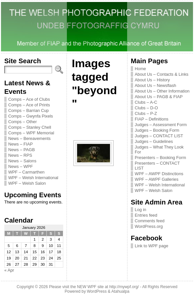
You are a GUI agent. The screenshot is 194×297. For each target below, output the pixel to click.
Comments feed (149, 220)
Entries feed (146, 215)
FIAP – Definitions (151, 119)
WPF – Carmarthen (26, 172)
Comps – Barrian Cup (28, 110)
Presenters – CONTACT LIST (157, 166)
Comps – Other (22, 121)
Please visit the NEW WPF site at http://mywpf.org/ (94, 286)
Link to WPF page (151, 245)
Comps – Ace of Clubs (29, 99)
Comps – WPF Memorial (31, 132)
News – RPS (20, 155)
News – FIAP (20, 144)
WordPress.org (149, 226)
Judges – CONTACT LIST (159, 135)
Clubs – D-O (146, 107)
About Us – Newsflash (155, 85)
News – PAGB (21, 149)
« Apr (9, 270)
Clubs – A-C (146, 102)
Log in (140, 209)
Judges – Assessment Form (161, 124)
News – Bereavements (29, 138)
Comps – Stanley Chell (29, 127)
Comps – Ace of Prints (29, 104)
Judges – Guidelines (154, 141)
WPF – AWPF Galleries (157, 179)
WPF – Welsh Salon (27, 183)
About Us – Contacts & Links (161, 74)
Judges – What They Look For (159, 149)
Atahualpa (120, 291)
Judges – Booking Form (157, 130)
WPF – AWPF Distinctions (159, 173)
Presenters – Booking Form (160, 157)
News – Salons (22, 160)
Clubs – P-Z (146, 113)
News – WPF (20, 166)
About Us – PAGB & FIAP (159, 96)
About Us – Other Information (162, 91)
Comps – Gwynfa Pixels (30, 116)
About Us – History (152, 79)
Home (140, 68)
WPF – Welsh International (33, 177)
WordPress (97, 291)
